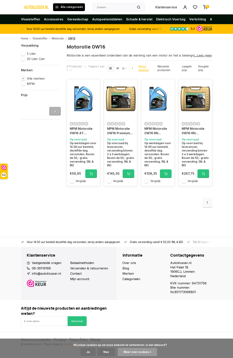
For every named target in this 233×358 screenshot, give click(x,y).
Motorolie (60, 38)
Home (26, 38)
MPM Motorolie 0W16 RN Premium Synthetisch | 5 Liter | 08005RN (156, 131)
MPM (31, 84)
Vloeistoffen (30, 19)
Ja (88, 352)
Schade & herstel (139, 19)
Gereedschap (77, 19)
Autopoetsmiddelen (107, 19)
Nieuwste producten (164, 68)
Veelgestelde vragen (46, 263)
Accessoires (53, 19)
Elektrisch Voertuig (170, 19)
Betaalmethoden (82, 263)
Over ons (129, 263)
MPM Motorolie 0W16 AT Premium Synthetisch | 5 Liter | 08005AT (82, 131)
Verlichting (197, 19)
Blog (125, 268)
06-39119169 (41, 268)
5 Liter (31, 54)
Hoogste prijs (203, 68)
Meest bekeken (144, 68)
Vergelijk (81, 181)
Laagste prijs (187, 68)
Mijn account (79, 279)
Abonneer (77, 321)
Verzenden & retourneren (89, 268)
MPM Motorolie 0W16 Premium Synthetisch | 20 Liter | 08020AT (119, 131)
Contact (76, 273)
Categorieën (131, 279)
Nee (106, 352)
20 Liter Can (36, 59)
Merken (128, 273)
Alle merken (36, 78)
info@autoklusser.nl (46, 273)
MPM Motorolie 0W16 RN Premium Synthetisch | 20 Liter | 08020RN (194, 131)
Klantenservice (166, 7)
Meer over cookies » (137, 352)
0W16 (71, 38)
